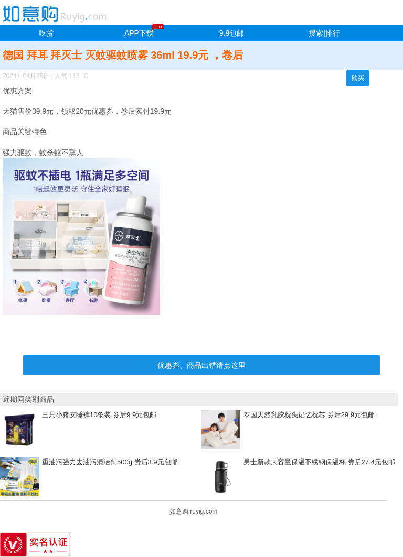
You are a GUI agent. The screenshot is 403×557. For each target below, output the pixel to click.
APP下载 (139, 33)
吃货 (46, 33)
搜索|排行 (324, 33)
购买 (358, 78)
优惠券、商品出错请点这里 (201, 365)
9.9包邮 (231, 33)
